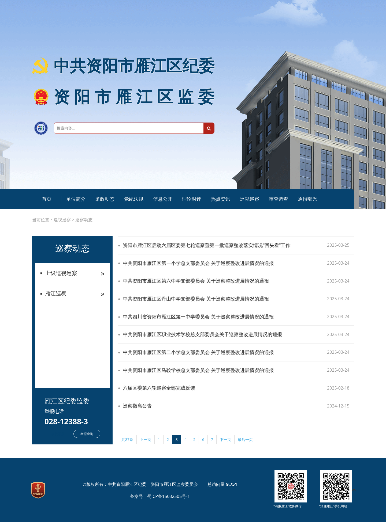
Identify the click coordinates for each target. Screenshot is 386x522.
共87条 (127, 439)
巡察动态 (83, 220)
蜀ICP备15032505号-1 (168, 496)
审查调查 (278, 198)
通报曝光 (307, 198)
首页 (46, 198)
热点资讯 (220, 198)
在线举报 (57, 434)
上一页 (145, 439)
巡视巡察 (249, 198)
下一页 (225, 439)
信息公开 (162, 198)
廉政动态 (104, 198)
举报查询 (86, 434)
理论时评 (191, 198)
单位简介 (76, 198)
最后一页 (245, 439)
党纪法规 (133, 198)
